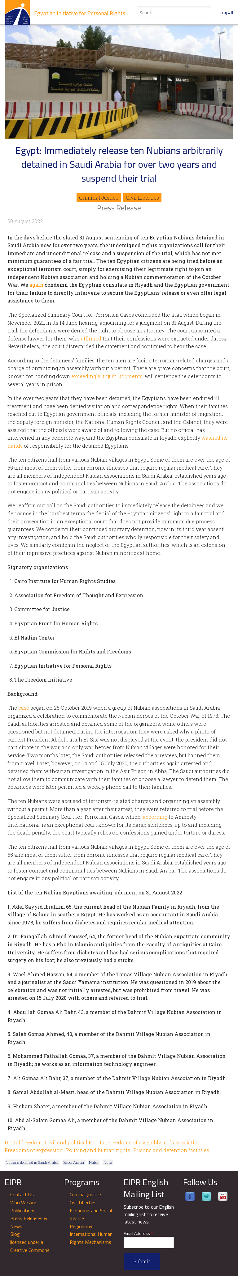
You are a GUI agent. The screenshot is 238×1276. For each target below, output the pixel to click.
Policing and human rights (98, 1150)
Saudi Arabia (74, 1162)
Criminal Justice (98, 197)
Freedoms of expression (34, 1150)
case (23, 707)
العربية (226, 12)
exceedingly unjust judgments (107, 376)
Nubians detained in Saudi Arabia (32, 1162)
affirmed (91, 338)
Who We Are (23, 1202)
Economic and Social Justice (91, 1214)
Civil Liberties (142, 197)
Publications (23, 1210)
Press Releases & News (28, 1222)
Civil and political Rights (74, 1142)
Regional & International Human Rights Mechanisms (91, 1234)
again (36, 284)
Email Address (138, 1233)
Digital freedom (23, 1142)
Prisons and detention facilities (171, 1150)
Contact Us (22, 1194)
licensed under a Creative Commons (30, 1246)
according (155, 816)
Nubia (94, 1162)
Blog (15, 1234)
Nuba (108, 1162)
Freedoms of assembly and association (154, 1142)
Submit (142, 1261)
